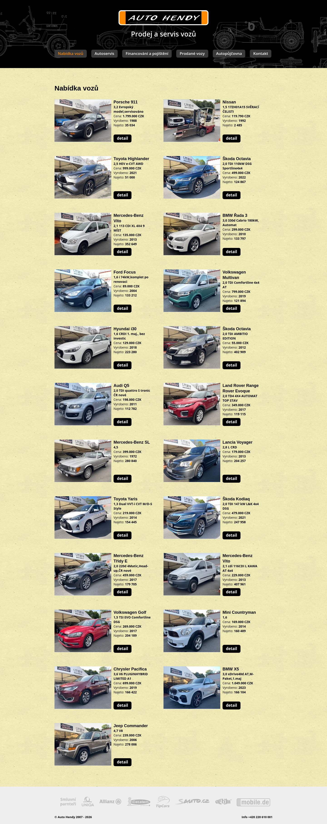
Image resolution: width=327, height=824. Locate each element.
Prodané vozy (192, 53)
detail (122, 138)
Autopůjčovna (229, 53)
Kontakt (260, 53)
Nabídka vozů (70, 53)
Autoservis (104, 53)
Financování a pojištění (147, 53)
